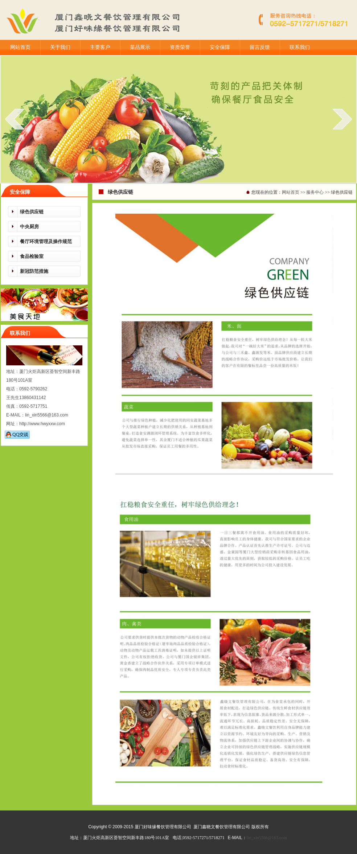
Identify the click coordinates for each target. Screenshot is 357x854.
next (342, 119)
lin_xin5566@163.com (267, 837)
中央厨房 (29, 226)
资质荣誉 (180, 47)
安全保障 (220, 47)
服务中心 (315, 192)
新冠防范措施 (34, 271)
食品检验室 (32, 256)
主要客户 (100, 47)
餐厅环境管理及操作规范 (46, 241)
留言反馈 (260, 47)
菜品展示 (140, 47)
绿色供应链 (32, 211)
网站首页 (20, 47)
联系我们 (300, 47)
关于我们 (60, 47)
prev (14, 119)
